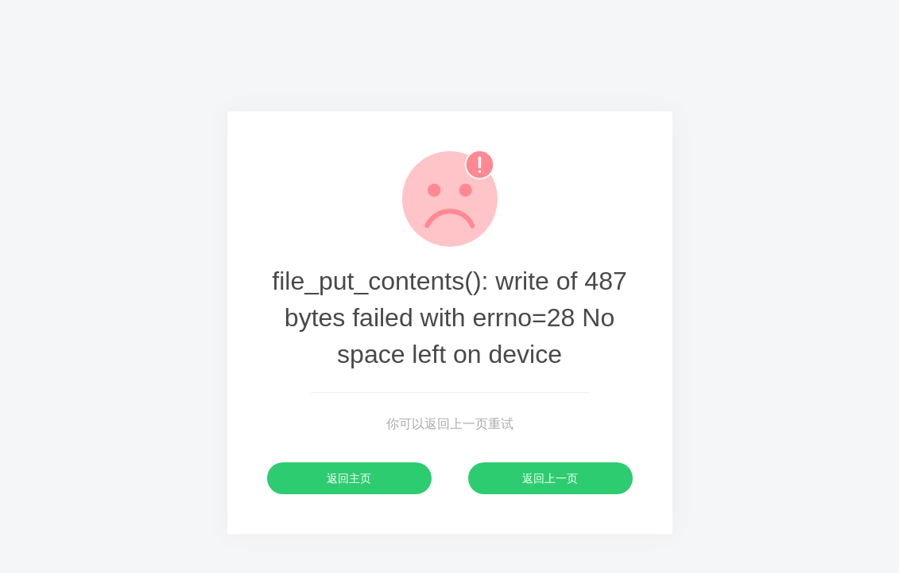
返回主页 (349, 478)
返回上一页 (550, 478)
